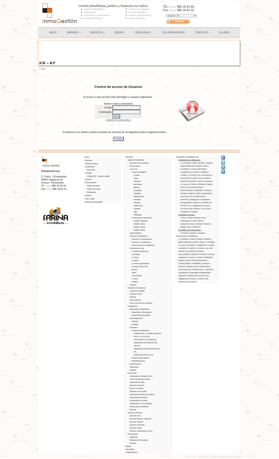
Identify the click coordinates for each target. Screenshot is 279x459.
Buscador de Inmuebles (139, 163)
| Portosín (207, 190)
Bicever (137, 187)
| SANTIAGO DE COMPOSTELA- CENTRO (196, 196)
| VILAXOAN (206, 209)
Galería (224, 32)
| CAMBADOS (201, 245)
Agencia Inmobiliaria (136, 160)
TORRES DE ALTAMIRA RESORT (147, 334)
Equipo (119, 32)
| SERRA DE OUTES (196, 276)
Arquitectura (132, 306)
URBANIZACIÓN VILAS (143, 355)
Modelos (135, 324)
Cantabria (138, 190)
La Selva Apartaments (140, 263)
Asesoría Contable (137, 291)
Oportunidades (136, 233)
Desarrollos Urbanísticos (139, 309)
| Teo (189, 206)
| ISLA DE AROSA (204, 175)
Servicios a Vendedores (141, 242)
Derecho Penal (136, 428)
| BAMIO (201, 163)
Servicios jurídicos (135, 413)
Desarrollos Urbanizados (142, 312)
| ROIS (198, 193)
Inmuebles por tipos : (186, 215)
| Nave (189, 227)
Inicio (53, 32)
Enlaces (88, 195)
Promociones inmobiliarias (187, 236)
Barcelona (138, 184)
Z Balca (135, 282)
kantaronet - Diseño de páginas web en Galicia (220, 456)
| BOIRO (198, 166)
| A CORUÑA (185, 163)
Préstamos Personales (139, 440)
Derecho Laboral (136, 422)
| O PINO (193, 184)
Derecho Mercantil (137, 425)
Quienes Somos (91, 164)
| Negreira (208, 181)
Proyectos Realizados (140, 330)
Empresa (73, 32)
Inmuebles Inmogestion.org (187, 157)
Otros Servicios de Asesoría (141, 303)
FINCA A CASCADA (142, 337)
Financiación (133, 434)
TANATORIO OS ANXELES (145, 340)
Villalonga (138, 215)
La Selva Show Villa (140, 267)
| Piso (203, 218)
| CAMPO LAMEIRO (199, 172)
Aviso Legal (89, 199)
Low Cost (133, 169)
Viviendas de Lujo (137, 248)
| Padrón (209, 184)
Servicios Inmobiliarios (139, 236)
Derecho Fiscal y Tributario (140, 419)
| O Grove (184, 184)
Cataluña (137, 193)
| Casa (183, 218)
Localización (90, 167)
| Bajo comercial (196, 224)
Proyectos (134, 327)
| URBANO (196, 227)
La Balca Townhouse (140, 251)
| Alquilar (192, 233)
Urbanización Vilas (137, 382)
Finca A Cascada (136, 388)
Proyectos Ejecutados (140, 358)
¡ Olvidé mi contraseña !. (118, 120)
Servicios (96, 32)
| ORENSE (201, 184)
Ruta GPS (91, 170)
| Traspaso (200, 233)
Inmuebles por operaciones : (190, 230)
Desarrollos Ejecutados (141, 315)
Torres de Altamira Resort (140, 379)
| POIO (183, 187)
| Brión (205, 166)
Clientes (179, 21)
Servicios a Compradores (142, 239)
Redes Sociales (93, 186)
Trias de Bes (137, 276)
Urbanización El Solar (138, 397)
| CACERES (210, 242)
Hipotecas (134, 437)
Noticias (133, 285)
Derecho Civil (135, 416)
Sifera (134, 273)
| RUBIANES (206, 193)
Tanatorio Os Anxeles (138, 391)
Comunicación (90, 182)
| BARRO (209, 163)
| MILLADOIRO (204, 178)
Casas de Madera (139, 172)
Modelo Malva (139, 230)
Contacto (202, 32)
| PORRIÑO (198, 190)
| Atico (194, 221)
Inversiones (132, 373)
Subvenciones (135, 300)
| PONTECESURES (194, 187)
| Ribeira (191, 193)
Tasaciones (134, 367)
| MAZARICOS (191, 251)
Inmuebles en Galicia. (189, 212)
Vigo (135, 212)
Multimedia (91, 192)
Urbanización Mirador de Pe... (142, 376)
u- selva (135, 279)
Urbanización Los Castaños (141, 404)
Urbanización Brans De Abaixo (142, 394)
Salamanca (138, 206)
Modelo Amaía (139, 227)
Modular (135, 321)
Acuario (137, 175)
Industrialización (136, 318)
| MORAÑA (194, 254)
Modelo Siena (139, 224)
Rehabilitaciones (138, 361)
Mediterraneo (139, 196)
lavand (134, 270)
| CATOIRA (192, 175)
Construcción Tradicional (142, 218)
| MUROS (193, 181)
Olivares (137, 203)
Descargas (143, 32)
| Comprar (184, 233)
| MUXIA (200, 181)
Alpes (136, 178)
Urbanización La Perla (139, 401)
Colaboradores (173, 32)
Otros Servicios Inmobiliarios (143, 245)
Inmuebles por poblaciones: (189, 160)
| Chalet (189, 218)
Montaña (137, 200)
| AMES (194, 163)
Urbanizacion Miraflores (139, 407)
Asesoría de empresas (137, 288)
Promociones (135, 166)
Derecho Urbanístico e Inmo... (142, 431)
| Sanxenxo (196, 203)
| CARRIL (191, 248)
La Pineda (136, 254)
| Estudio (197, 218)
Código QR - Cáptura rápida (98, 176)
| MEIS (195, 178)
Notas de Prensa (93, 189)
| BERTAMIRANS (187, 166)
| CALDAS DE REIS (198, 169)
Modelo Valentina (141, 221)
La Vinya (135, 257)
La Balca (135, 260)
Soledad (137, 209)
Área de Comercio (137, 385)
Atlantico (137, 181)
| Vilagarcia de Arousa (201, 206)
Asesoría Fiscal (136, 294)
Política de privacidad (93, 202)
